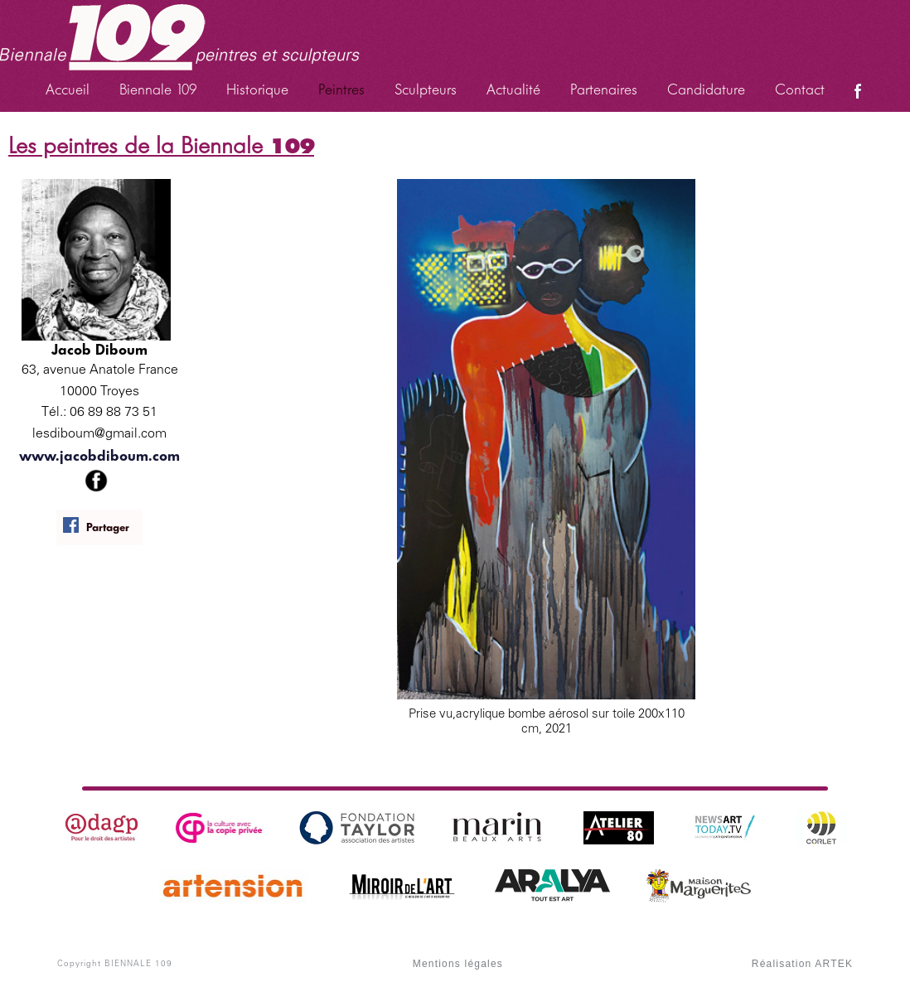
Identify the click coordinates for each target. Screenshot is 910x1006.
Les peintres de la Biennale (161, 145)
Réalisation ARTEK (802, 964)
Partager (95, 525)
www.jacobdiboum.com (99, 456)
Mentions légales (458, 964)
